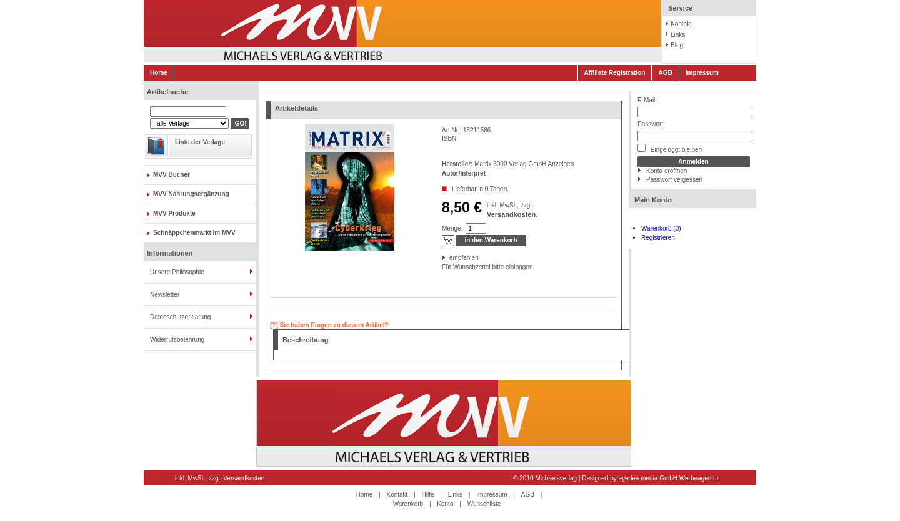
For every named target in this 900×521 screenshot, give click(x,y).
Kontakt (681, 24)
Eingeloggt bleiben (670, 148)
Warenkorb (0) (661, 228)
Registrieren (658, 237)
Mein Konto (653, 200)
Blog (677, 45)
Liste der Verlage (200, 142)
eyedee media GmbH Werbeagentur (669, 478)
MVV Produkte (174, 213)
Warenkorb (408, 503)
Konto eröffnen (666, 170)
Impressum (702, 72)
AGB (665, 72)
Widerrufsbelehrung (177, 339)
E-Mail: (647, 100)
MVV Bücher (171, 174)
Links (678, 34)
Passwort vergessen (674, 179)
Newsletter (164, 294)
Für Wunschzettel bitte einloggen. (443, 267)
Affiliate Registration (615, 72)
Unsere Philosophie (177, 272)
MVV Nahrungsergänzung (191, 194)
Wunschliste (484, 503)
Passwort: (651, 124)
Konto (445, 503)
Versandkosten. (512, 214)
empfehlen (450, 257)
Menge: (452, 228)
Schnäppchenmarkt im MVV (194, 232)
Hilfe (428, 494)
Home (159, 72)
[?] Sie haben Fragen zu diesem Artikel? (329, 325)
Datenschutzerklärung (180, 317)
